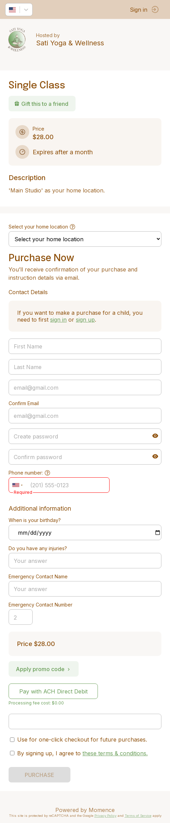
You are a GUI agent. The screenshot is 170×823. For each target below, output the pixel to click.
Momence (102, 810)
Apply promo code (43, 669)
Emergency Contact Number (40, 605)
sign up (85, 319)
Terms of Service (138, 816)
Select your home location (38, 227)
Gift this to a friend (41, 103)
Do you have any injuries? (38, 548)
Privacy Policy (105, 816)
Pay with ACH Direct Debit (53, 691)
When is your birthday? (35, 520)
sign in (58, 319)
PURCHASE (39, 774)
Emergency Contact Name (38, 576)
